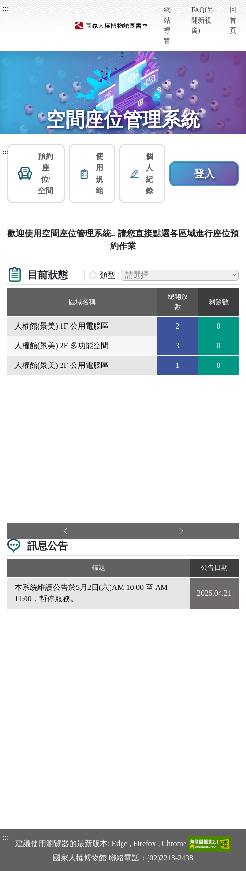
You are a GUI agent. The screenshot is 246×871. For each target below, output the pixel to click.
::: (5, 8)
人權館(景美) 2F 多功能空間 (61, 345)
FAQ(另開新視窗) (202, 20)
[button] (36, 173)
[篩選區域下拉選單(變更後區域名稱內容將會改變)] (180, 275)
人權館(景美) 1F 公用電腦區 (61, 326)
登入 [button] (204, 174)
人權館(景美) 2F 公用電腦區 (61, 365)
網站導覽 (167, 25)
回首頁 (233, 20)
